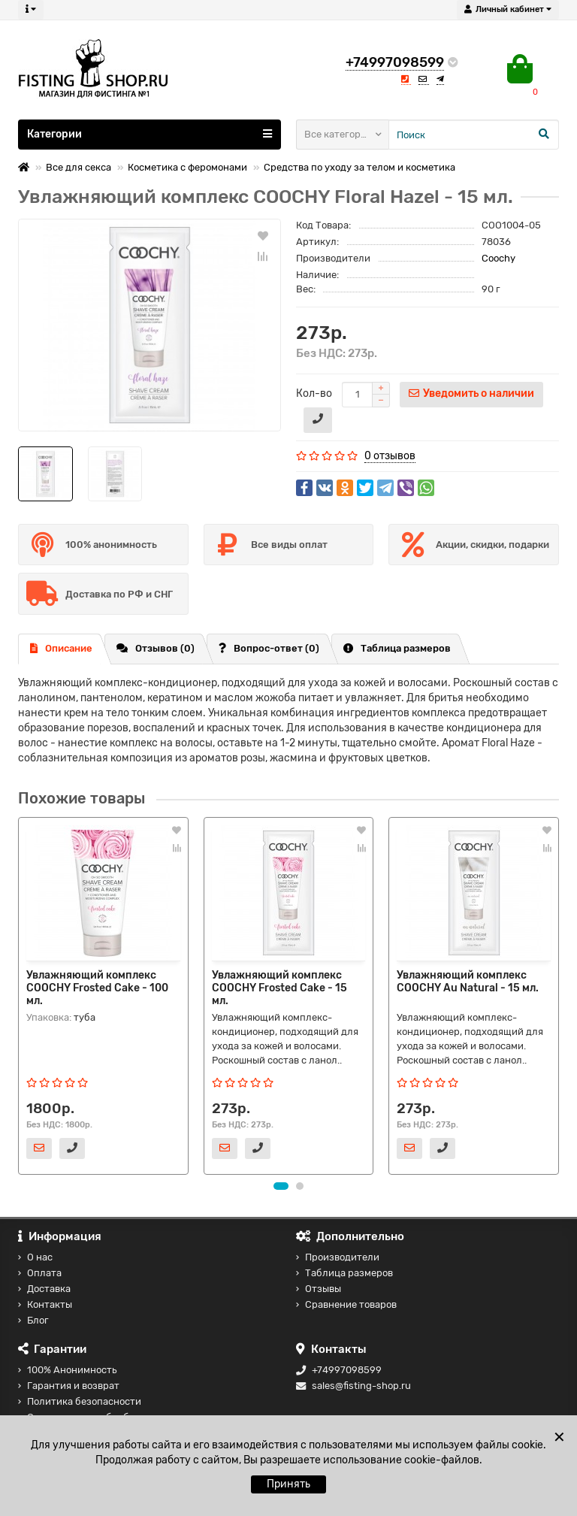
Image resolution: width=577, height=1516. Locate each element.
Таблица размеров (397, 648)
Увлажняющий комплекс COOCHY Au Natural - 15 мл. (468, 981)
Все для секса (78, 167)
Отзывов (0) (155, 648)
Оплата (40, 1272)
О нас (35, 1257)
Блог (33, 1320)
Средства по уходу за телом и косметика (359, 167)
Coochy (498, 258)
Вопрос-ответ (269, 648)
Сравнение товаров (346, 1304)
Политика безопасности (79, 1401)
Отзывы (318, 1288)
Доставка (44, 1288)
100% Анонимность (67, 1369)
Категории (149, 134)
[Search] (473, 135)
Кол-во (314, 393)
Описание (61, 648)
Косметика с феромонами (187, 167)
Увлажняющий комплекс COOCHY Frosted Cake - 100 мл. (97, 988)
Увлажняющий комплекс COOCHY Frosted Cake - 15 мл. (279, 988)
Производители (337, 1257)
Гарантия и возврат (68, 1385)
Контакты (45, 1304)
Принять (288, 1484)
